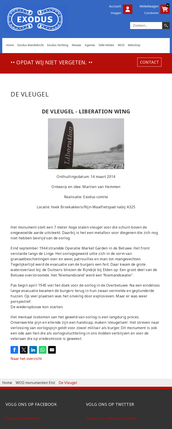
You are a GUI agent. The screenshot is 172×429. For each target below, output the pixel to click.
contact (149, 62)
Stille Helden (106, 45)
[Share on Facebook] (14, 350)
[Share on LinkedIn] (33, 350)
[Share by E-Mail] (52, 350)
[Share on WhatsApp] (42, 350)
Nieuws (76, 45)
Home (10, 45)
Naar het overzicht (26, 358)
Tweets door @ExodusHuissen (111, 418)
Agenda (90, 45)
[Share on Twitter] (24, 350)
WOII (121, 45)
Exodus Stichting (57, 45)
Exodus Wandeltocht (30, 45)
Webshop (134, 45)
